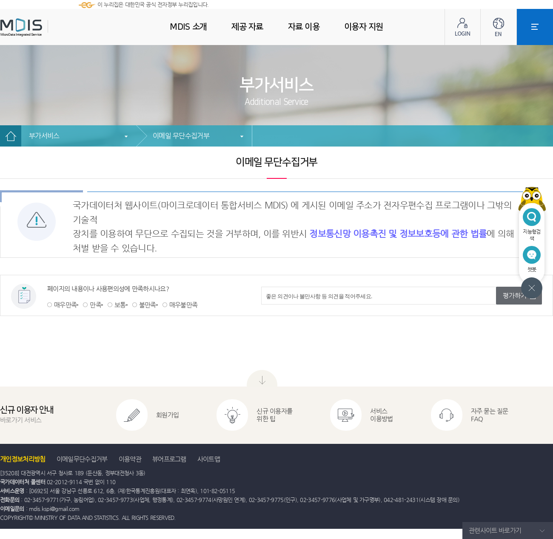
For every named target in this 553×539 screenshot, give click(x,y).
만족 (95, 304)
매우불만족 (183, 304)
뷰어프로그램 (169, 459)
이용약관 (130, 459)
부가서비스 (44, 136)
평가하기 (515, 295)
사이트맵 (208, 459)
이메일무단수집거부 (82, 459)
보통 (120, 304)
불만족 (147, 304)
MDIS (42, 27)
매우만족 (65, 304)
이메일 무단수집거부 (181, 136)
